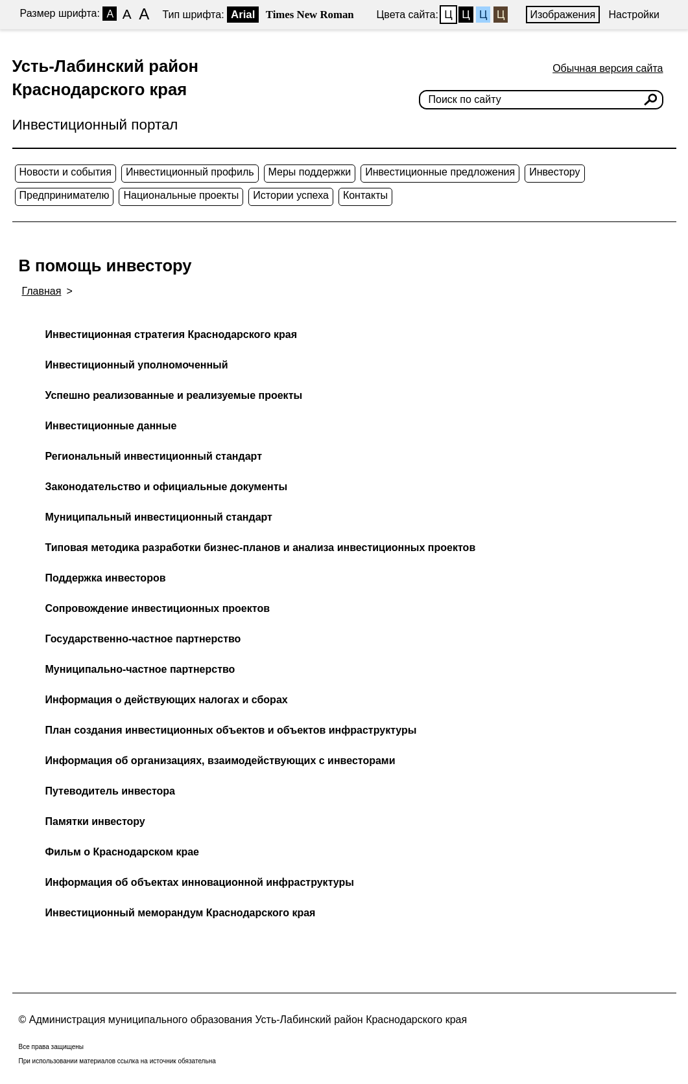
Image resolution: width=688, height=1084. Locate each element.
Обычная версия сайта (607, 68)
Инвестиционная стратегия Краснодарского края (171, 334)
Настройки (634, 14)
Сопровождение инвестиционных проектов (157, 608)
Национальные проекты (181, 195)
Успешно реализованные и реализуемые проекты (174, 395)
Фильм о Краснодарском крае (122, 851)
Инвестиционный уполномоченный (136, 364)
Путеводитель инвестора (110, 790)
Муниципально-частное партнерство (140, 669)
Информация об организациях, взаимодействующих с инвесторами (220, 760)
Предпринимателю (64, 195)
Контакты (365, 195)
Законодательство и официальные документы (166, 486)
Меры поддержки (309, 171)
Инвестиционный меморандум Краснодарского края (180, 912)
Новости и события (65, 171)
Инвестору (554, 171)
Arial (243, 14)
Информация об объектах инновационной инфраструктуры (199, 882)
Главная (42, 291)
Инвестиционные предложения (440, 171)
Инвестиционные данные (111, 425)
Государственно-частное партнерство (143, 638)
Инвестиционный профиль (190, 171)
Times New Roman (310, 14)
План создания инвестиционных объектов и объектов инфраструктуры (231, 730)
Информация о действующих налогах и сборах (166, 699)
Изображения (563, 14)
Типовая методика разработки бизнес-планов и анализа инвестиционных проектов (260, 547)
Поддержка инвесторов (105, 577)
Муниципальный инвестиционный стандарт (158, 517)
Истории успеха (291, 195)
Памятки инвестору (95, 821)
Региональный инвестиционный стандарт (153, 456)
